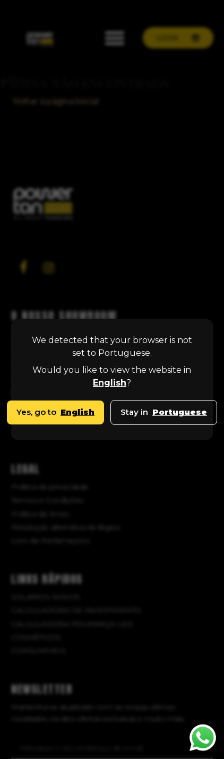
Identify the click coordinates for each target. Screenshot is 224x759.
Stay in (163, 412)
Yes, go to (55, 412)
